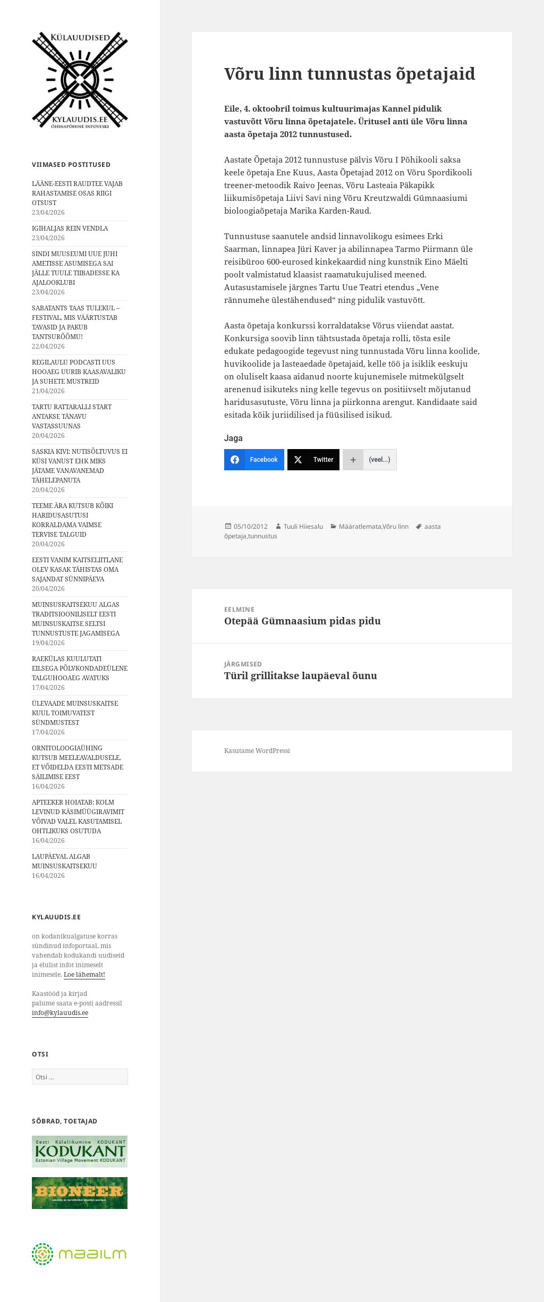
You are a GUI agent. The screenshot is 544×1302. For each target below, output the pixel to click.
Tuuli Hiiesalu (303, 526)
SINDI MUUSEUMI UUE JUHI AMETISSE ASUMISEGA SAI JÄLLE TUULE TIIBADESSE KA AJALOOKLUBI (76, 268)
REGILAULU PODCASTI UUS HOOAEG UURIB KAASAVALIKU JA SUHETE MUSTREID (79, 372)
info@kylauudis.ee (60, 1012)
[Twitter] (313, 459)
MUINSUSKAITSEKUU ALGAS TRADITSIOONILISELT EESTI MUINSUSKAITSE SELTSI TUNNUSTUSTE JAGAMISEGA (76, 619)
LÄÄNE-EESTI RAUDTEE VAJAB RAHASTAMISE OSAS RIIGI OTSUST (77, 193)
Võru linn (395, 526)
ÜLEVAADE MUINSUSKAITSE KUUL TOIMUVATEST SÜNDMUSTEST (75, 713)
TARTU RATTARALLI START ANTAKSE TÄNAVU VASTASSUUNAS (72, 416)
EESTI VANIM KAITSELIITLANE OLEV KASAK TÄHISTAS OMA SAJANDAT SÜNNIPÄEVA (77, 569)
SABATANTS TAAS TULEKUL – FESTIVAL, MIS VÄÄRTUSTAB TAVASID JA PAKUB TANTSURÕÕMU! (76, 322)
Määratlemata (360, 526)
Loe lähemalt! (84, 974)
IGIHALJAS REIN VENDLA (70, 228)
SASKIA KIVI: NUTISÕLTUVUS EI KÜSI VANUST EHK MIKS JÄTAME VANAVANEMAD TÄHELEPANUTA (80, 466)
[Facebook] (254, 459)
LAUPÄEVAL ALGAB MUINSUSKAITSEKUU (64, 861)
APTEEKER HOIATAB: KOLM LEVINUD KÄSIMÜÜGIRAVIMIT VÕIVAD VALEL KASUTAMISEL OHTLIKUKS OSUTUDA (78, 816)
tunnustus (262, 535)
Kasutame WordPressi (257, 750)
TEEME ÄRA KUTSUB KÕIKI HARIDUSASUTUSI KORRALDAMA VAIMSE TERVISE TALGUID (72, 520)
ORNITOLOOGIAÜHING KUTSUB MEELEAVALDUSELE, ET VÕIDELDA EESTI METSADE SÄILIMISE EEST (77, 762)
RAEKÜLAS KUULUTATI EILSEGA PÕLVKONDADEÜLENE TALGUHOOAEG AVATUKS (80, 668)
